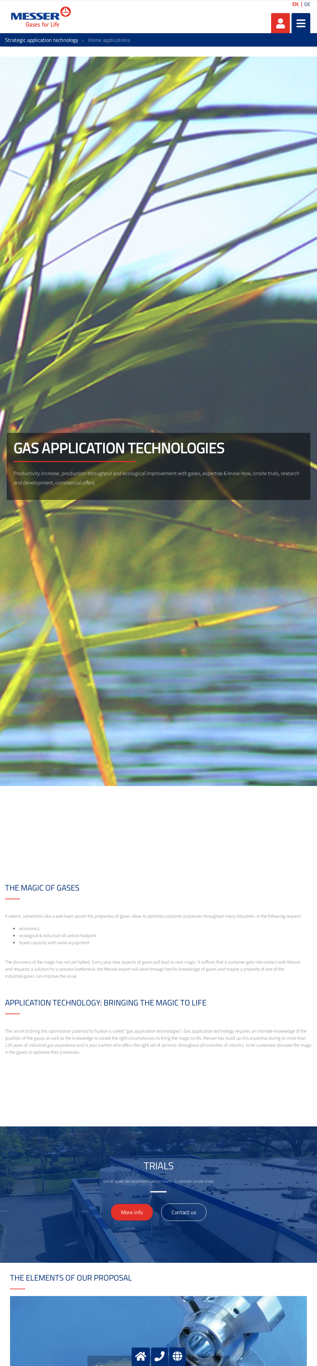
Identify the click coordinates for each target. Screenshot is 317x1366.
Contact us (184, 1212)
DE (307, 4)
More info (132, 1212)
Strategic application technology (41, 40)
